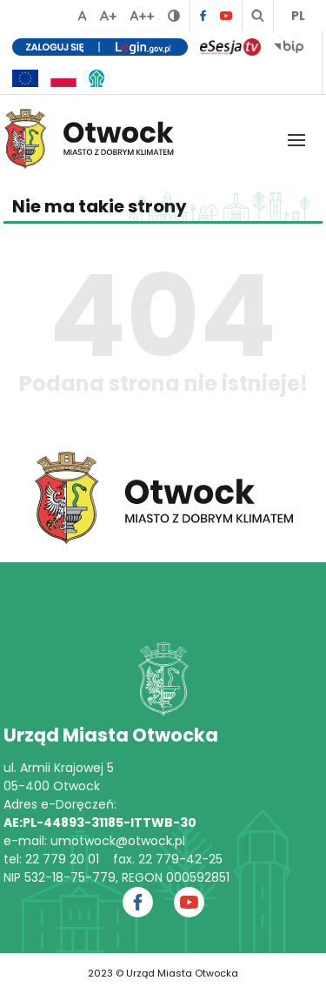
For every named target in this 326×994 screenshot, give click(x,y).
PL (298, 15)
